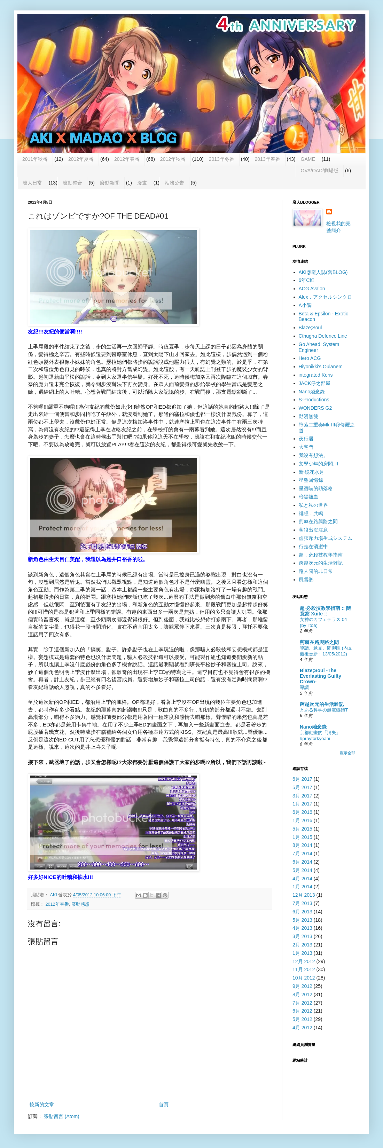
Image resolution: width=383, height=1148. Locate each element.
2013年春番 (267, 159)
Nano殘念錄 (312, 391)
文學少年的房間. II (318, 463)
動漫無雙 (308, 416)
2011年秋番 (35, 159)
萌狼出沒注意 (313, 530)
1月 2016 (302, 820)
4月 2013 (302, 928)
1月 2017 (302, 804)
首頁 (164, 1104)
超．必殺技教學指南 (321, 555)
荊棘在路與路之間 (318, 521)
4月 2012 (302, 1027)
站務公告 (174, 183)
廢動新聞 (109, 183)
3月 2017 (302, 796)
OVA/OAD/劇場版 (320, 170)
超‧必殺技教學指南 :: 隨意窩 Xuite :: (325, 610)
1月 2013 (302, 953)
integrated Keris (316, 375)
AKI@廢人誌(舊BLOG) (323, 272)
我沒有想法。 (313, 455)
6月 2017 (302, 779)
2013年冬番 (221, 159)
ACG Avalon (312, 288)
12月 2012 (303, 961)
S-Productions (314, 399)
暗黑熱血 (308, 497)
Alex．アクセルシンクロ (325, 297)
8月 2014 (302, 845)
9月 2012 (302, 986)
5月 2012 (302, 1019)
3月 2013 (302, 936)
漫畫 (142, 183)
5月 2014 (302, 870)
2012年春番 (127, 159)
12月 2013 (303, 895)
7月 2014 (302, 853)
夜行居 (306, 438)
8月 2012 (302, 994)
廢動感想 (80, 904)
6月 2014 (302, 862)
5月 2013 (302, 920)
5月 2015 (302, 829)
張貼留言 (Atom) (61, 1116)
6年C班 (307, 280)
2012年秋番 (173, 159)
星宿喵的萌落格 (316, 488)
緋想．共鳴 (311, 513)
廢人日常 (32, 183)
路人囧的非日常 (316, 571)
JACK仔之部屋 (315, 383)
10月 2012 (303, 978)
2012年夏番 (81, 159)
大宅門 (306, 447)
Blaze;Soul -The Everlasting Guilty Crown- (320, 676)
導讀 (304, 687)
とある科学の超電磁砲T (324, 710)
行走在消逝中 (313, 546)
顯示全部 (347, 753)
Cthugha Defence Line (323, 336)
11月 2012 (303, 969)
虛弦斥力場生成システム (325, 538)
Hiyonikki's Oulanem (321, 366)
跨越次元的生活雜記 (321, 563)
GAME (308, 159)
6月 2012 (302, 1011)
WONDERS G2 (315, 408)
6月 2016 (302, 812)
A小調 (305, 305)
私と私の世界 (313, 505)
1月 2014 (302, 886)
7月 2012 (302, 1003)
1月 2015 (302, 837)
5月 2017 (302, 787)
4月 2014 (302, 878)
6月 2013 (302, 911)
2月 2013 (302, 945)
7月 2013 (302, 903)
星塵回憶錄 (311, 480)
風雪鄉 (306, 579)
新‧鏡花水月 (312, 472)
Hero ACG (310, 358)
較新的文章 (42, 1104)
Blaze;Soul (310, 327)
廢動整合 (72, 183)
